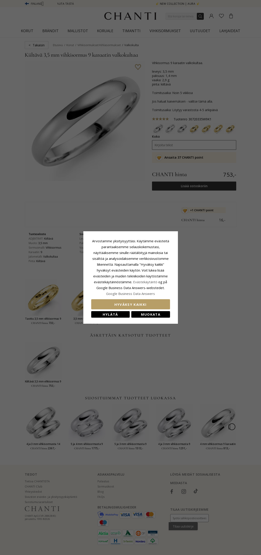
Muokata (150, 314)
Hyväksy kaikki (130, 304)
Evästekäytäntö (145, 282)
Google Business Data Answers (130, 293)
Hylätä (110, 314)
